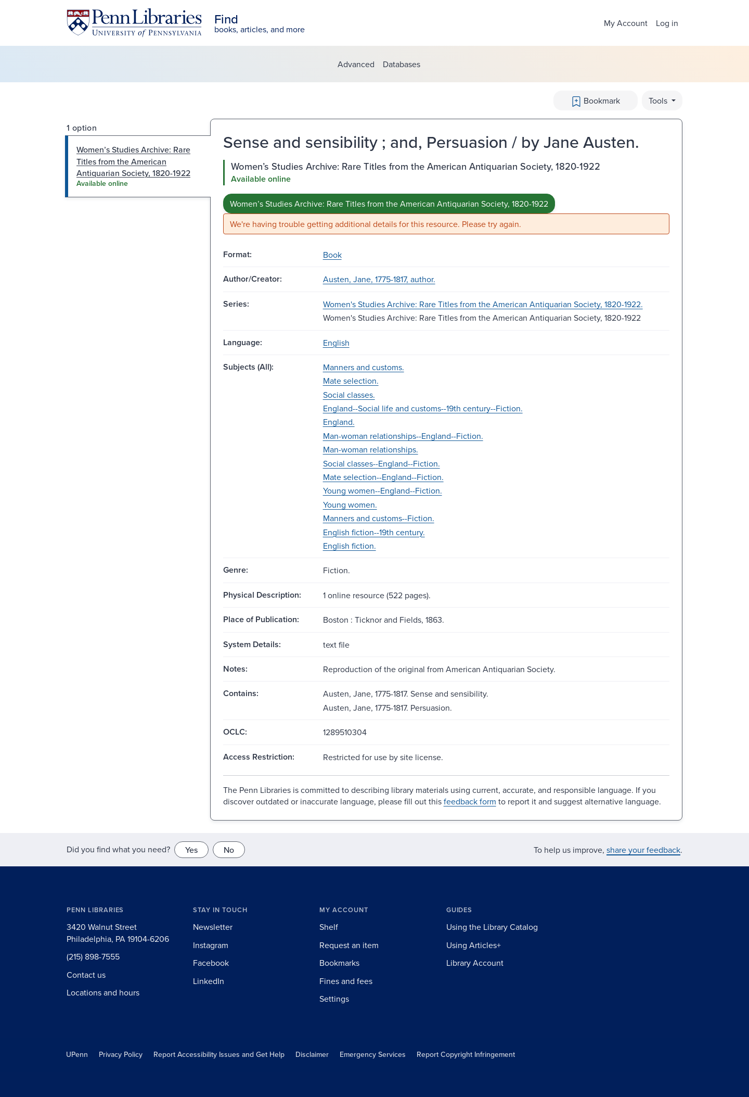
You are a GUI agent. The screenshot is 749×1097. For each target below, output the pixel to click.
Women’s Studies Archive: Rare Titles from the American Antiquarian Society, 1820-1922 (389, 203)
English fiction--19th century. (374, 532)
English (336, 342)
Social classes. (349, 394)
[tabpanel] (446, 197)
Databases (401, 64)
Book (332, 254)
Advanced (356, 64)
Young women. (350, 504)
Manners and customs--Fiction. (378, 518)
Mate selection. (351, 380)
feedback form (470, 801)
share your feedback (643, 849)
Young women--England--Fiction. (382, 490)
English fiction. (349, 545)
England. (339, 421)
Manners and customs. (363, 367)
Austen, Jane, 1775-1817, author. (379, 279)
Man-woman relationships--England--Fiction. (403, 436)
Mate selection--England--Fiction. (383, 477)
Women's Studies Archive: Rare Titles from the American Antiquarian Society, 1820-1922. (483, 304)
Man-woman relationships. (370, 449)
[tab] (138, 166)
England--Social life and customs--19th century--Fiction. (423, 408)
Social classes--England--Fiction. (381, 463)
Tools (659, 100)
